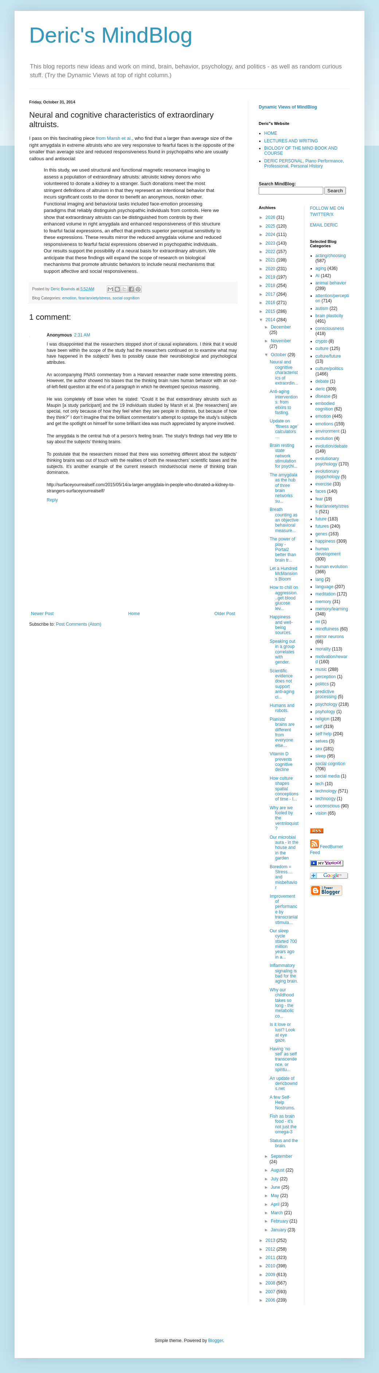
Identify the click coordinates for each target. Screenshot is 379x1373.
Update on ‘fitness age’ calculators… (284, 428)
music (321, 669)
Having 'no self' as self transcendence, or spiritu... (283, 1059)
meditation (326, 594)
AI (318, 275)
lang (320, 579)
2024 (271, 234)
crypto (322, 341)
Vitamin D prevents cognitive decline (281, 761)
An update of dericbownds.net (283, 1083)
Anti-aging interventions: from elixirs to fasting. (284, 402)
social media (328, 776)
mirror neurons (330, 636)
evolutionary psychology (327, 461)
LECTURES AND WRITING (291, 140)
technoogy (326, 798)
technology (326, 791)
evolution (324, 438)
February (280, 1221)
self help (324, 733)
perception (326, 676)
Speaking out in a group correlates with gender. (282, 652)
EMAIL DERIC (324, 225)
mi (318, 621)
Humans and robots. (282, 708)
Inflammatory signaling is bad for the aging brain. (284, 973)
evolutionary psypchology (328, 474)
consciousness (330, 328)
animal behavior (331, 283)
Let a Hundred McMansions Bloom (283, 574)
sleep (321, 756)
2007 (271, 1291)
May (275, 1195)
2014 (271, 319)
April (276, 1204)
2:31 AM (82, 335)
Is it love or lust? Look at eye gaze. (282, 1032)
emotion (69, 298)
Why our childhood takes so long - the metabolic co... (282, 1003)
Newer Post (42, 613)
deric (320, 389)
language (324, 586)
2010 (271, 1265)
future (321, 519)
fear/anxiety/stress (94, 298)
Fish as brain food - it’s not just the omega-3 (283, 1124)
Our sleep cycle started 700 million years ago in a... (283, 944)
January (279, 1229)
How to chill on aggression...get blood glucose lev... (284, 598)
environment (328, 431)
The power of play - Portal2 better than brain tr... (283, 549)
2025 (271, 226)
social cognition (126, 298)
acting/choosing (331, 255)
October (279, 354)
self (319, 726)
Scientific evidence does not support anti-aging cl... (282, 684)
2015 (271, 311)
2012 (271, 1249)
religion (323, 718)
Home (134, 613)
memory (323, 601)
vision (321, 813)
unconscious (328, 806)
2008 (271, 1283)
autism (322, 308)
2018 (271, 285)
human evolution (332, 566)
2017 (271, 294)
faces (321, 491)
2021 (271, 260)
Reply (52, 500)
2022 (271, 251)
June (276, 1187)
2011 (271, 1257)
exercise (324, 484)
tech (320, 783)
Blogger (215, 1340)
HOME (270, 133)
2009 (271, 1274)
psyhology (325, 711)
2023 (271, 243)
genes (322, 533)
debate (322, 381)
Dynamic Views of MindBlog (288, 107)
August (278, 1170)
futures (322, 526)
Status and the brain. (284, 1143)
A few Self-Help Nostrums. (282, 1102)
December (281, 327)
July (275, 1178)
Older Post (224, 613)
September (281, 1156)
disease (323, 396)
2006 (271, 1300)
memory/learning (332, 608)
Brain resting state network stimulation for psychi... (283, 456)
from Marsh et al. (114, 138)
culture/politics (329, 368)
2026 (271, 217)
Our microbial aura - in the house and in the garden (284, 848)
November (281, 340)
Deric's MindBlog (110, 35)
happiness (326, 541)
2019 (271, 277)
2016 (271, 302)
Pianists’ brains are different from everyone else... (282, 732)
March (277, 1212)
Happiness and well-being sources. (281, 624)
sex (319, 748)
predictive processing (326, 694)
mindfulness (327, 629)
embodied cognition (325, 406)
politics (322, 683)
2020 (271, 268)
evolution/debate (332, 446)
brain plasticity (329, 315)
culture (322, 348)
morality (323, 649)
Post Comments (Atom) (78, 624)
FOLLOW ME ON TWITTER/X (327, 211)
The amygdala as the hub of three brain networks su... (283, 488)
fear (319, 498)
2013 (271, 1240)
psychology (326, 704)
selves (322, 741)
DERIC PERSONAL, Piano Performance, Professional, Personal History (304, 163)
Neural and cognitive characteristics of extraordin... (284, 372)
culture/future (328, 356)
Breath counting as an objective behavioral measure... (284, 520)
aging (321, 268)
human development (328, 551)
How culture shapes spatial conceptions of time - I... (284, 789)
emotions (324, 423)
